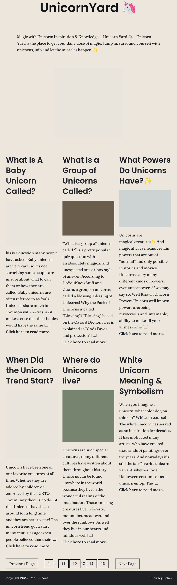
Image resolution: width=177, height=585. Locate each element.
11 (63, 563)
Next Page (127, 563)
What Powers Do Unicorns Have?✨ (145, 170)
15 (103, 563)
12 (75, 563)
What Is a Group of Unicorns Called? (80, 175)
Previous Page (22, 563)
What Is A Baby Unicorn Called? (24, 175)
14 (91, 563)
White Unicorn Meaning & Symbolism (141, 375)
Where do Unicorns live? (81, 370)
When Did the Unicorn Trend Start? (30, 370)
